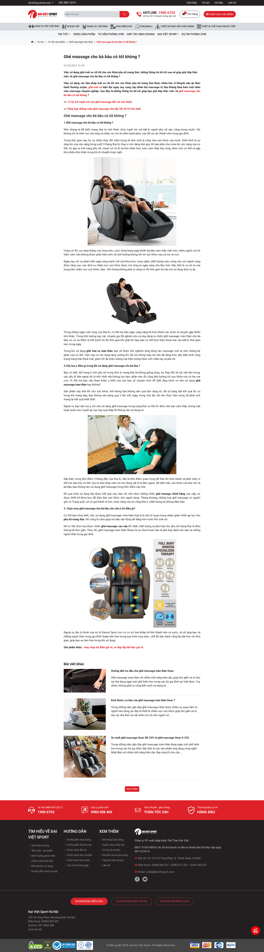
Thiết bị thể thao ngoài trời (216, 26)
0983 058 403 (101, 812)
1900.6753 (46, 812)
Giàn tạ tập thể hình (44, 26)
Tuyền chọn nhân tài (111, 844)
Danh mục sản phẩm (219, 14)
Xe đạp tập (70, 26)
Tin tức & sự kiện (109, 849)
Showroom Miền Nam (174, 901)
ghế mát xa (95, 87)
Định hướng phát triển (41, 855)
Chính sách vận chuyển (78, 855)
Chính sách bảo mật (40, 860)
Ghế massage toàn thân (81, 42)
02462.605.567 (198, 865)
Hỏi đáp (218, 2)
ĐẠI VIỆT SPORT (168, 34)
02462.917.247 (179, 865)
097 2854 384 (46, 925)
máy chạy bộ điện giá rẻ (98, 647)
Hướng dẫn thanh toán (78, 844)
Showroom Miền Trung (131, 901)
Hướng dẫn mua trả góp (43, 871)
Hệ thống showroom (39, 2)
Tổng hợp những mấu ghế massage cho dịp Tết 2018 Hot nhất (104, 108)
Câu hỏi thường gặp (76, 865)
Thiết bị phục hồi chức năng (174, 26)
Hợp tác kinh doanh (111, 860)
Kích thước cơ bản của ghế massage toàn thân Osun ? (143, 700)
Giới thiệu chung (38, 845)
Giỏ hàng (190, 14)
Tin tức (206, 2)
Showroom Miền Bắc (89, 901)
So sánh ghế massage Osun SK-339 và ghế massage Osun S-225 (150, 737)
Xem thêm (132, 789)
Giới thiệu (192, 2)
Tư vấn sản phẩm (56, 42)
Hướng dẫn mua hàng (77, 839)
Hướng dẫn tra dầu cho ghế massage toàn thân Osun (142, 670)
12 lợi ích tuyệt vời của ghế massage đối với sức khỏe (99, 102)
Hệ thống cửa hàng (111, 839)
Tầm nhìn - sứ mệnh (40, 850)
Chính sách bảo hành (77, 860)
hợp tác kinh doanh (141, 34)
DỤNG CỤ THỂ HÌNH (95, 26)
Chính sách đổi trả (75, 849)
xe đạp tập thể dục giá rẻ (128, 647)
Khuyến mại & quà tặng (113, 855)
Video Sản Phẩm (84, 34)
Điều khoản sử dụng (40, 866)
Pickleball (144, 26)
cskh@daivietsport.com (160, 871)
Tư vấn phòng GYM (111, 34)
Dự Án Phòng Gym (194, 34)
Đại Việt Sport (142, 945)
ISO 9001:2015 (67, 2)
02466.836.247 (160, 865)
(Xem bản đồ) (35, 929)
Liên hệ (232, 2)
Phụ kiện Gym (121, 26)
